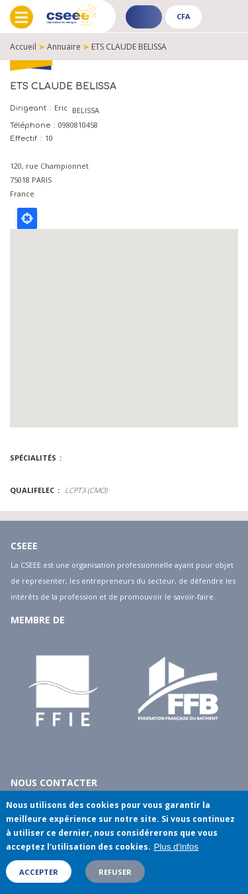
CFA (183, 16)
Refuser (115, 872)
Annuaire (64, 46)
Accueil (23, 46)
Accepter (38, 872)
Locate (27, 218)
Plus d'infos (175, 847)
